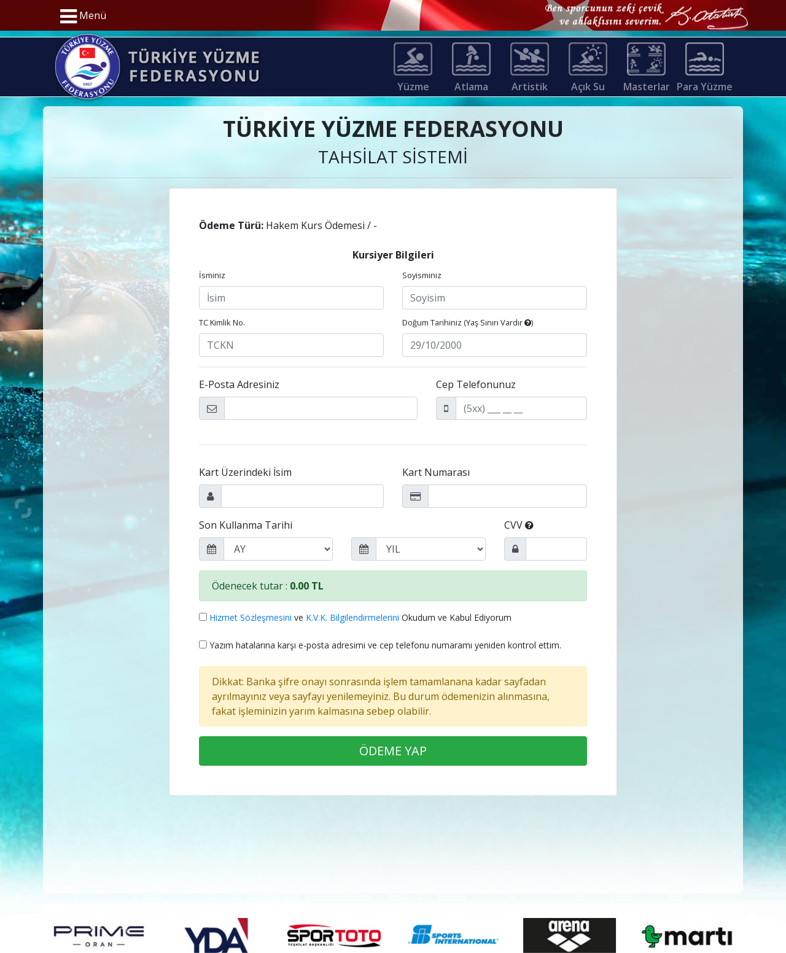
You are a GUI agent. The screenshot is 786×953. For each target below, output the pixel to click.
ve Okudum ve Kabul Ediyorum (355, 617)
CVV (519, 525)
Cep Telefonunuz (476, 384)
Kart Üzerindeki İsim (245, 472)
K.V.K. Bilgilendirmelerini (352, 617)
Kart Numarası (436, 472)
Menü (83, 16)
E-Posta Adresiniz (239, 384)
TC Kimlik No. (222, 322)
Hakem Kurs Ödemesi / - (288, 225)
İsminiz (212, 275)
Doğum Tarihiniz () (467, 322)
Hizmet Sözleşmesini (250, 617)
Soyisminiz (422, 275)
